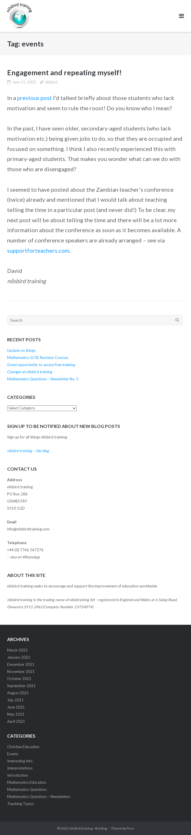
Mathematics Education (26, 782)
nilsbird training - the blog (88, 828)
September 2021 (21, 685)
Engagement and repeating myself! (64, 72)
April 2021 (16, 721)
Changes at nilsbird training (29, 371)
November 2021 (21, 671)
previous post (34, 97)
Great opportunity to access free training (41, 364)
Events (12, 754)
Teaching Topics (20, 803)
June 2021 (16, 707)
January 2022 (18, 657)
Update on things (21, 350)
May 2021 (16, 714)
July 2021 (15, 700)
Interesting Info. (20, 761)
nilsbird (51, 82)
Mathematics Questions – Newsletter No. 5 (42, 379)
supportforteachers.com (38, 250)
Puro (130, 828)
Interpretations (19, 768)
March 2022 (17, 650)
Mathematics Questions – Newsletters (38, 796)
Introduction (17, 775)
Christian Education (23, 746)
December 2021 (20, 664)
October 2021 (19, 678)
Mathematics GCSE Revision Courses (37, 357)
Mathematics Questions (27, 789)
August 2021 (18, 693)
